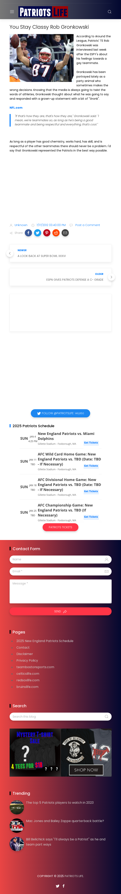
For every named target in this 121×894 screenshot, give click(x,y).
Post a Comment (87, 225)
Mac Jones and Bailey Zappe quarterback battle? (65, 821)
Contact (23, 647)
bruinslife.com (27, 687)
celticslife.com (27, 673)
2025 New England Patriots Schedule (44, 641)
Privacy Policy (27, 660)
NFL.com (16, 108)
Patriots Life (74, 876)
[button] (28, 232)
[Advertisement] (61, 189)
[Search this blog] (61, 717)
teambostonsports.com (35, 667)
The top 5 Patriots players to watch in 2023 (60, 802)
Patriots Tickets (60, 527)
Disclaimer (24, 654)
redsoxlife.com (27, 680)
